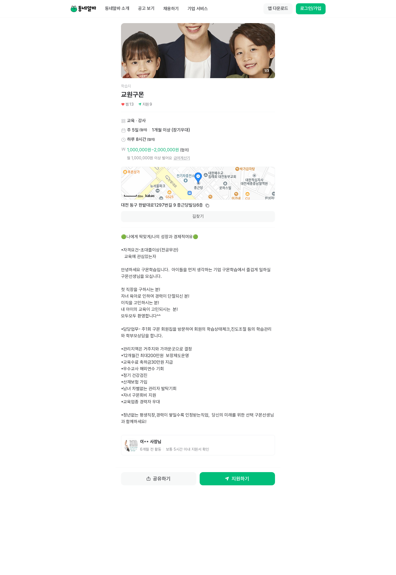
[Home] (83, 9)
